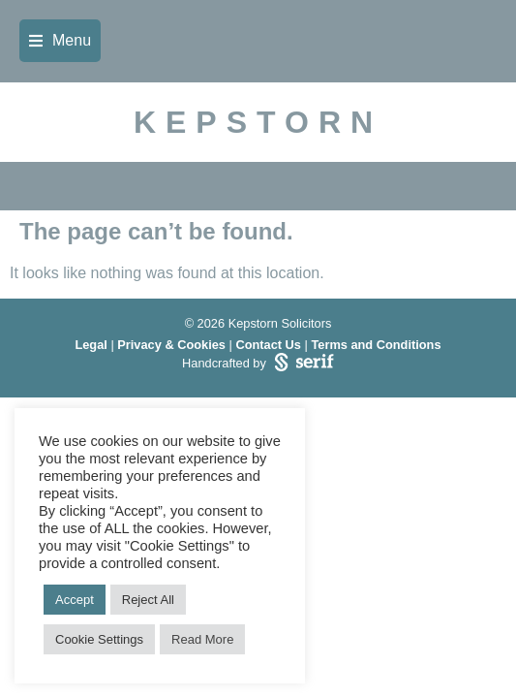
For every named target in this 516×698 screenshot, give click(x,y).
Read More (202, 639)
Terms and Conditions (375, 344)
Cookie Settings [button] (99, 639)
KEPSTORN (258, 122)
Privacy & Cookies (171, 344)
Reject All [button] (148, 599)
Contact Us (268, 344)
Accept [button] (74, 599)
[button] (60, 40)
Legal (90, 344)
